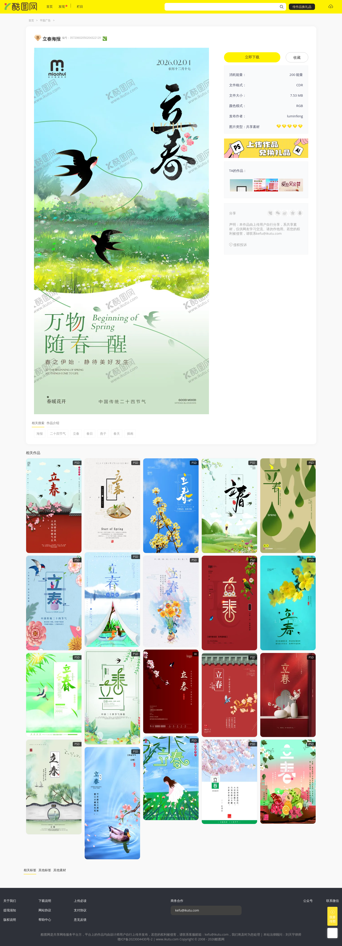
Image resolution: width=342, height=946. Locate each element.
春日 (89, 433)
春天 (116, 433)
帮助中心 (45, 919)
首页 (49, 6)
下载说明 (45, 900)
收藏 (297, 57)
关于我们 (9, 900)
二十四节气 (58, 433)
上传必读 (80, 900)
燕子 (103, 433)
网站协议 (45, 910)
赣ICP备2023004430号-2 (135, 939)
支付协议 (80, 910)
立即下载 (252, 57)
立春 (76, 433)
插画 (130, 433)
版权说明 (9, 919)
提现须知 (9, 910)
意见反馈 (80, 919)
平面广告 (45, 20)
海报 (39, 433)
